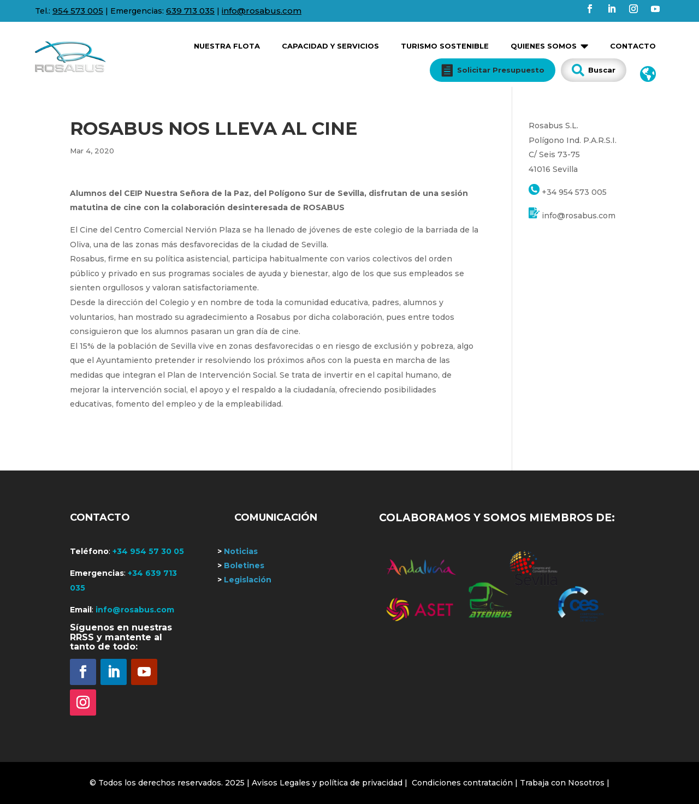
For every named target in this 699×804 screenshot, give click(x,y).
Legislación (244, 580)
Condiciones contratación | (466, 783)
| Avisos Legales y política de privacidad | (327, 783)
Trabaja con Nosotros (562, 783)
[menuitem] (227, 42)
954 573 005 (77, 10)
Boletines (240, 565)
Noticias (237, 551)
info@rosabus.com (261, 10)
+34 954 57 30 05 (148, 551)
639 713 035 (190, 10)
